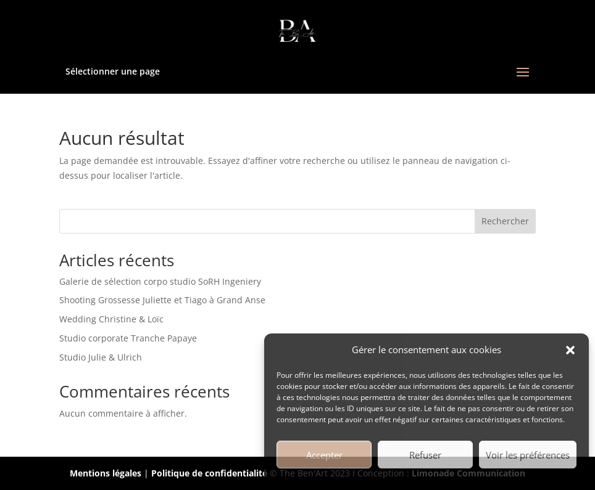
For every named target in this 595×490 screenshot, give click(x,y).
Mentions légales (105, 473)
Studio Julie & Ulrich (100, 357)
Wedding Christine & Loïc (111, 319)
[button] (570, 350)
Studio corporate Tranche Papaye (128, 338)
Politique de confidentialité (209, 473)
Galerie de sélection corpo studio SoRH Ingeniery (160, 281)
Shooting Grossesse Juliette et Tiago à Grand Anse (162, 300)
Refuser (425, 455)
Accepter (324, 455)
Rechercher (505, 221)
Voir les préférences (528, 455)
